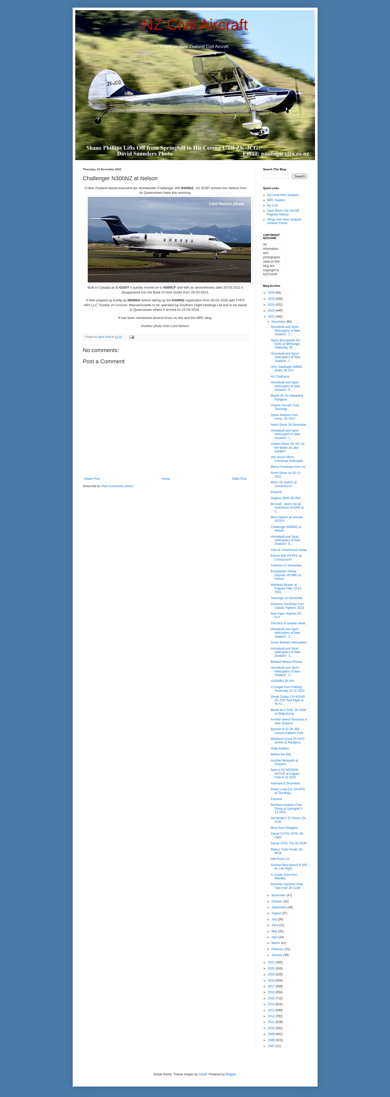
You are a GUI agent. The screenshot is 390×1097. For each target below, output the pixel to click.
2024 (271, 304)
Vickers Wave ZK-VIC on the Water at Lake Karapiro (287, 447)
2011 (271, 1022)
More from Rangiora (284, 828)
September (279, 907)
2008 (271, 1040)
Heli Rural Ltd (280, 859)
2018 (271, 980)
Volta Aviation (280, 748)
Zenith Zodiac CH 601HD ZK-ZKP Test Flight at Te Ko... (288, 700)
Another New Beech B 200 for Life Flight (289, 866)
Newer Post (92, 479)
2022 (271, 316)
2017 (271, 986)
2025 (271, 299)
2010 (271, 1028)
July (274, 919)
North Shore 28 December (288, 425)
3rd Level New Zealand (282, 195)
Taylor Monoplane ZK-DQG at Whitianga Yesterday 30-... (285, 344)
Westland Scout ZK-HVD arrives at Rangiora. (287, 740)
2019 (271, 974)
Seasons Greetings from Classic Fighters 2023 (287, 605)
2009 (271, 1034)
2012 (271, 1016)
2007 (271, 1046)
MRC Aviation (276, 200)
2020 (271, 968)
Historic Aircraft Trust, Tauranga (285, 407)
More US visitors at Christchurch (283, 484)
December (278, 322)
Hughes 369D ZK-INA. (286, 498)
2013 (271, 1010)
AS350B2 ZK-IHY (282, 681)
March (276, 943)
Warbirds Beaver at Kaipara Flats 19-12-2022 (286, 588)
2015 (271, 998)
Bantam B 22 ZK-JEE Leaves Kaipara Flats (287, 730)
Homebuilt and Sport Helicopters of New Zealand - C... (285, 330)
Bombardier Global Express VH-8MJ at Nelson (286, 575)
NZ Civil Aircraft (195, 24)
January (277, 955)
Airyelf (202, 1074)
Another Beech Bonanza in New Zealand (289, 721)
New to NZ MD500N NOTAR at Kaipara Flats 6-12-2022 (285, 773)
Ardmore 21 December (286, 565)
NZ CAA (272, 205)
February (277, 949)
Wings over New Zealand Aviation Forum (284, 221)
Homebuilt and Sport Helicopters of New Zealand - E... (285, 386)
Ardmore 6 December (285, 783)
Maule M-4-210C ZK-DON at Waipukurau (288, 711)
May (274, 931)
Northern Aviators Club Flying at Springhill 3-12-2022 (287, 808)
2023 (271, 310)
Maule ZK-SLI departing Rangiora (287, 397)
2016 (271, 992)
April (274, 937)
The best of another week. (288, 623)
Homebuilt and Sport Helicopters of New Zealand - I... (285, 357)
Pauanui (276, 492)
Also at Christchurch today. (289, 550)
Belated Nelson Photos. (287, 662)
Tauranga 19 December (287, 598)
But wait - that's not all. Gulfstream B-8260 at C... (287, 507)
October (277, 901)
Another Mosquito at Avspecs (284, 762)
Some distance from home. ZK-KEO (284, 416)
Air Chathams (280, 376)
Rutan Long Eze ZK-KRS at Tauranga (288, 791)
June (275, 925)
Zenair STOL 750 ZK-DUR (288, 843)
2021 (271, 962)
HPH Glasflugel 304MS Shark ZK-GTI (286, 368)
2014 (271, 1004)
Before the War (281, 754)
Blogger (231, 1074)
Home (166, 479)
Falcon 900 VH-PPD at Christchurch (286, 557)
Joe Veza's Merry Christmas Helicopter (287, 458)
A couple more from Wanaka (284, 876)
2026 (271, 292)
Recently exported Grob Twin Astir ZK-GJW (287, 885)
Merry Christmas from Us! (288, 467)
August (276, 913)
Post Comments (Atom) (117, 486)
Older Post (239, 479)
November (278, 895)
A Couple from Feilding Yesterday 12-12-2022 (288, 688)
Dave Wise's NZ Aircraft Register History (283, 212)
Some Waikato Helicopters (289, 642)
